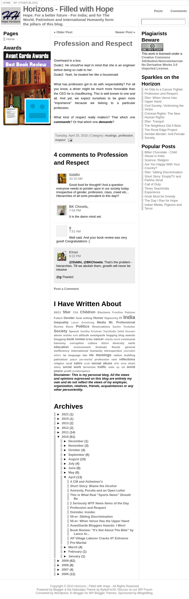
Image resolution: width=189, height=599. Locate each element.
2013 (65, 423)
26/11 (57, 312)
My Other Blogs (26, 2)
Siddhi (74, 175)
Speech (74, 331)
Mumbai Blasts (63, 326)
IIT (120, 318)
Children (87, 312)
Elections (104, 312)
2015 (65, 419)
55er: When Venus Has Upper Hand (160, 99)
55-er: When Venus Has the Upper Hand (99, 521)
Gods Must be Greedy (159, 196)
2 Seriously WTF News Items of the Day (99, 503)
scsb (87, 363)
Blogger (58, 589)
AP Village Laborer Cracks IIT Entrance (99, 538)
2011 (65, 432)
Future (58, 318)
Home (7, 2)
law (85, 355)
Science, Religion (156, 160)
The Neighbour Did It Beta (162, 125)
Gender (69, 318)
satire (78, 363)
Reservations (101, 326)
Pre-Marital (78, 543)
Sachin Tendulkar (123, 326)
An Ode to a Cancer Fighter (163, 89)
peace (73, 359)
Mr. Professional (122, 322)
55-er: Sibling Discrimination (91, 516)
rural (69, 363)
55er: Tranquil (154, 121)
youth (67, 371)
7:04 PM (75, 210)
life (91, 355)
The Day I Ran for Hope (161, 200)
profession (125, 135)
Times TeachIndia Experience (156, 190)
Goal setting (84, 318)
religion (59, 363)
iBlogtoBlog (145, 593)
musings (111, 135)
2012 (65, 428)
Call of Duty (152, 184)
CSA (75, 312)
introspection (113, 350)
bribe (89, 339)
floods (116, 347)
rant (114, 359)
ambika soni (70, 335)
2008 (65, 565)
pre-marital (85, 359)
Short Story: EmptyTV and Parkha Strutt (162, 178)
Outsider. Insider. (83, 512)
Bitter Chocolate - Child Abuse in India (160, 154)
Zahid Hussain (126, 331)
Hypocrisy (111, 318)
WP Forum (145, 589)
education (61, 347)
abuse (58, 335)
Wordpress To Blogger (69, 593)
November (76, 445)
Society (60, 331)
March (73, 547)
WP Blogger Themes (102, 593)
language (74, 355)
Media (101, 322)
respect (60, 140)
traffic (101, 367)
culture (92, 343)
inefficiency (61, 350)
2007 (65, 569)
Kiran (73, 252)
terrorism (89, 367)
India (129, 317)
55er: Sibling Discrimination (163, 172)
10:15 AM (75, 178)
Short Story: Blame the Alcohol (93, 486)
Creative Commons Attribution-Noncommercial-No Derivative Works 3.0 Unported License (162, 62)
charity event (112, 339)
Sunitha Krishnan (91, 331)
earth (131, 343)
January (74, 556)
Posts (158, 11)
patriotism (61, 359)
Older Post (65, 32)
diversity (118, 343)
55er (67, 312)
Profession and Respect (93, 43)
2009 (65, 561)
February (75, 551)
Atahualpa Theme (84, 589)
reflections (127, 359)
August (73, 459)
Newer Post (124, 32)
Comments (179, 11)
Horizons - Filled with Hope (68, 9)
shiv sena (120, 363)
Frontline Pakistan (123, 312)
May (71, 472)
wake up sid (116, 367)
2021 (65, 414)
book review (76, 339)
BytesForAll (108, 589)
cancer (99, 339)
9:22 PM (75, 256)
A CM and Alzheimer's (86, 481)
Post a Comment (66, 289)
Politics (82, 326)
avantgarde (97, 335)
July (71, 463)
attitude (84, 335)
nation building (124, 355)
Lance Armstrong (82, 322)
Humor (98, 318)
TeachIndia (109, 331)
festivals (101, 347)
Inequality (61, 322)
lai (64, 355)
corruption (77, 343)
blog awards (126, 335)
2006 (65, 574)
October (74, 450)
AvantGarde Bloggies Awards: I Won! (98, 525)
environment (82, 347)
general (130, 347)
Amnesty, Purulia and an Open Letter (97, 490)
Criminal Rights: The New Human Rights (162, 115)
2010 (65, 437)
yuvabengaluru (81, 371)
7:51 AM (75, 231)
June (72, 468)
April (72, 477)
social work (72, 367)
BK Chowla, (78, 207)
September (76, 455)
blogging (60, 339)
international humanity (86, 350)
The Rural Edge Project (160, 130)
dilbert (105, 343)
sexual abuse (102, 363)
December (76, 441)
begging (111, 335)
